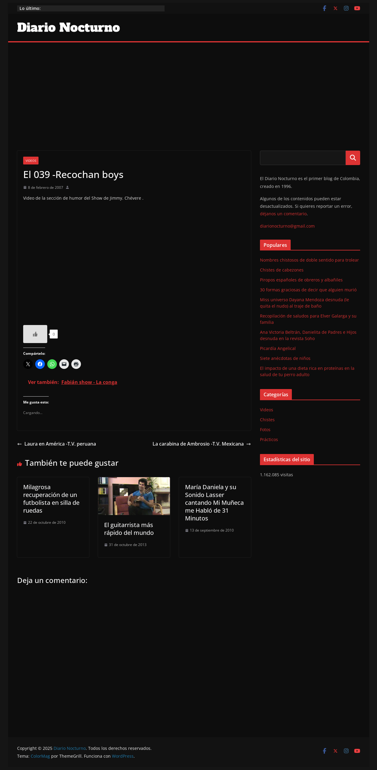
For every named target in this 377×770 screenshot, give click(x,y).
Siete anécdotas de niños (285, 358)
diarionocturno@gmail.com (287, 226)
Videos (31, 160)
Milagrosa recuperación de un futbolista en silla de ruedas (51, 498)
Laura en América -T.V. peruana (56, 443)
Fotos (265, 429)
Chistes (267, 419)
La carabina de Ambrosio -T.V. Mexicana (202, 443)
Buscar (353, 158)
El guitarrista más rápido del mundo (129, 529)
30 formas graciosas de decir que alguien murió (308, 290)
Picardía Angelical (278, 348)
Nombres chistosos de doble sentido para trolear (309, 260)
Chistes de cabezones (282, 270)
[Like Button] (35, 334)
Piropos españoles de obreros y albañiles (301, 280)
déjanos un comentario (283, 213)
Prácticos (269, 439)
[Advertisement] (188, 87)
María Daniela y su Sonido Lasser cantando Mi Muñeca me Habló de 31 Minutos (214, 502)
